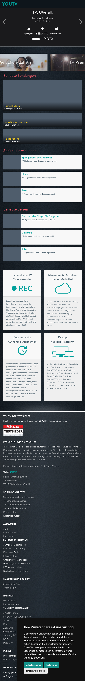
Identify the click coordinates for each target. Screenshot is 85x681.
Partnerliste (9, 600)
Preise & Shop (10, 512)
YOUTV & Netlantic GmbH (16, 484)
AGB (5, 528)
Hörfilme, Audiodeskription (16, 563)
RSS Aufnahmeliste (12, 567)
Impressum (8, 536)
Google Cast (9, 631)
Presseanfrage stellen (14, 655)
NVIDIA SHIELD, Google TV (17, 616)
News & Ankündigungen (15, 476)
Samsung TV (9, 635)
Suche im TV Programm (14, 508)
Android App (9, 587)
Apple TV (7, 620)
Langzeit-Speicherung (14, 548)
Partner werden (11, 604)
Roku (5, 624)
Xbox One (8, 627)
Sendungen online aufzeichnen (18, 497)
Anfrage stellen (11, 676)
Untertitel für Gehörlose (15, 559)
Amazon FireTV (10, 612)
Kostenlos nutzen (11, 515)
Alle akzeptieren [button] (33, 665)
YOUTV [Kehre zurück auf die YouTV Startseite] (9, 4)
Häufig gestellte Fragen (15, 672)
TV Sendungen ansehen (15, 500)
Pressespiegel (10, 659)
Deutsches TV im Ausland (15, 570)
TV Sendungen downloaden (16, 504)
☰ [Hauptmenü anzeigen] (81, 4)
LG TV (6, 639)
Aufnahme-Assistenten (14, 544)
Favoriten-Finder (11, 552)
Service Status (10, 480)
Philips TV (8, 642)
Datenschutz (9, 532)
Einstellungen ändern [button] (35, 671)
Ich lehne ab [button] (51, 665)
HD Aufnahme (10, 556)
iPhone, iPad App (11, 583)
